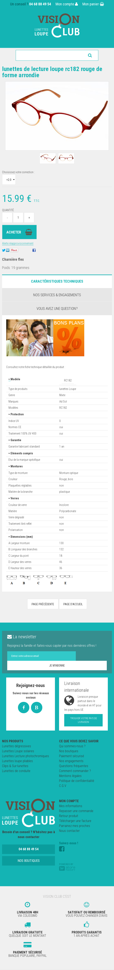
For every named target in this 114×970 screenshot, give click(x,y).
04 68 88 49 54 (40, 4)
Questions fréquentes (73, 766)
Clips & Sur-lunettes (15, 766)
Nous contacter (69, 831)
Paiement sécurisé (71, 756)
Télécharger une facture (75, 821)
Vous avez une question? (57, 308)
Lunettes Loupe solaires (18, 751)
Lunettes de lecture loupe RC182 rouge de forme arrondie (52, 72)
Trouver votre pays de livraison (83, 720)
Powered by (67, 867)
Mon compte (67, 4)
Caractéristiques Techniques (57, 281)
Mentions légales (70, 776)
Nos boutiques (68, 751)
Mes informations (70, 806)
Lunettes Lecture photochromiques (25, 756)
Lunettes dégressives (16, 746)
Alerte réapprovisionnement (17, 243)
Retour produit (68, 816)
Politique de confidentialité (76, 781)
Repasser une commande (76, 811)
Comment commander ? (75, 771)
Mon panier (93, 4)
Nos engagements (71, 761)
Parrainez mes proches (74, 826)
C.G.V (62, 786)
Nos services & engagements (57, 295)
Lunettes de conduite (16, 771)
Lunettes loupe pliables (17, 761)
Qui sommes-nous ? (72, 746)
